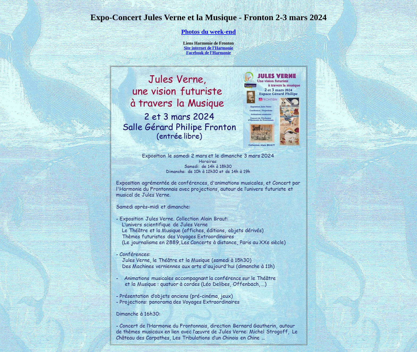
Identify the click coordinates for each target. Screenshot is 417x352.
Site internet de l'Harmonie (208, 48)
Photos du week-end (208, 31)
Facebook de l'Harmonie (208, 52)
